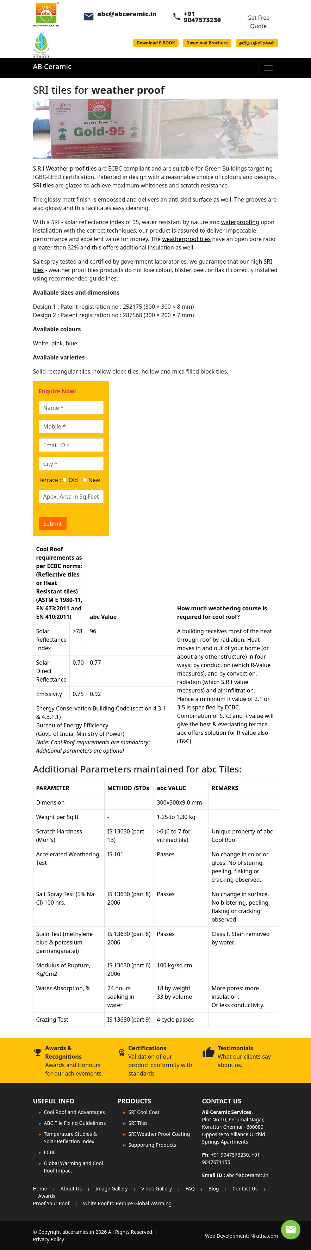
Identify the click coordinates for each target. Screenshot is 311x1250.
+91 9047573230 (202, 17)
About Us (71, 1188)
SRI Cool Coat (144, 1112)
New (91, 480)
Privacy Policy (48, 1239)
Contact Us (244, 1188)
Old (70, 480)
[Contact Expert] (290, 1229)
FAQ (190, 1188)
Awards (47, 1196)
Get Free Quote (258, 22)
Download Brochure (207, 43)
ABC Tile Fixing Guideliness (75, 1123)
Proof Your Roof (51, 1203)
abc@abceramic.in (126, 14)
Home (40, 1188)
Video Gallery (156, 1188)
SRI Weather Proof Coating (159, 1134)
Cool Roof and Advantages (74, 1112)
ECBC (50, 1152)
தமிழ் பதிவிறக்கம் (256, 43)
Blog (214, 1188)
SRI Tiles (138, 1123)
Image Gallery (111, 1188)
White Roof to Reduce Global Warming (127, 1203)
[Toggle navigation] (268, 68)
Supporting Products (152, 1144)
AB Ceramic (52, 66)
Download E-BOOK (156, 43)
